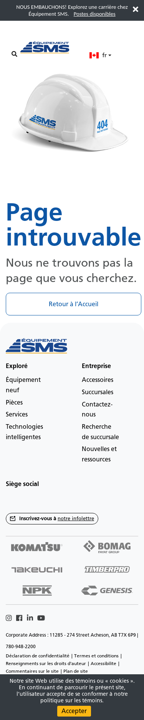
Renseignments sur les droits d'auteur (46, 663)
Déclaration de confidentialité (38, 656)
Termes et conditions (96, 656)
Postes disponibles (95, 13)
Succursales (97, 392)
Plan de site (75, 671)
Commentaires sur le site (32, 671)
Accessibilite (103, 663)
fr (98, 55)
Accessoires (97, 379)
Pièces (14, 402)
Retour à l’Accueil (73, 304)
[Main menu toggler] (14, 43)
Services (17, 414)
